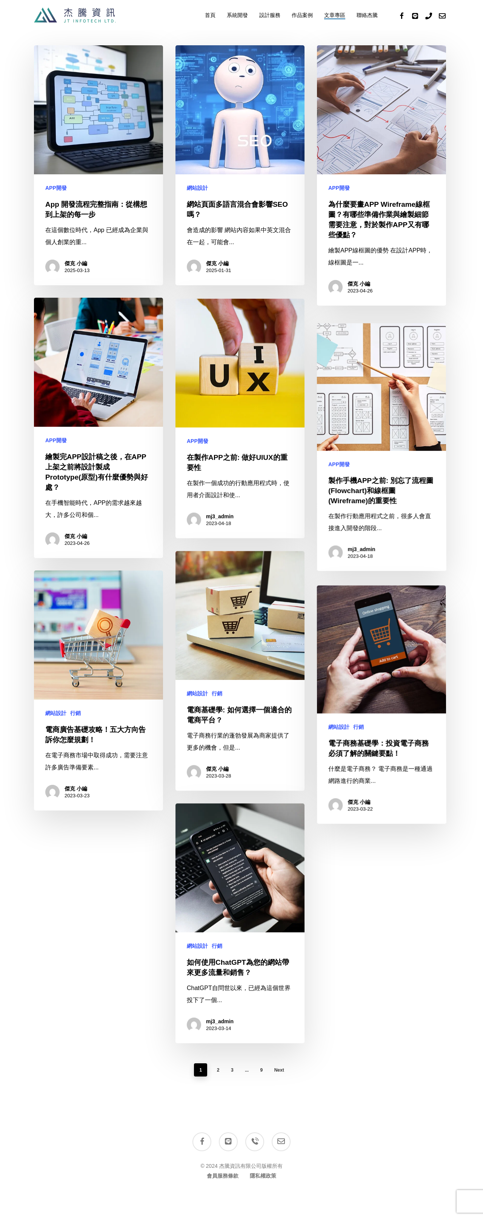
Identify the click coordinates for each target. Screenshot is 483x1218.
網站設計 (197, 188)
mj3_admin (219, 1125)
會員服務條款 (222, 1176)
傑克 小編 (76, 263)
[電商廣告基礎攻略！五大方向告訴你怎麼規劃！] (96, 761)
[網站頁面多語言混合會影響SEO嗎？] (240, 165)
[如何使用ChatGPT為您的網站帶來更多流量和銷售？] (240, 1040)
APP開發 (56, 188)
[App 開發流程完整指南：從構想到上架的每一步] (98, 165)
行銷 (216, 801)
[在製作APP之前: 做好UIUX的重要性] (240, 534)
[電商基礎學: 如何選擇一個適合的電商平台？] (240, 787)
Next (279, 1070)
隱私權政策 (263, 1176)
